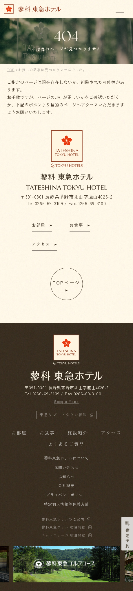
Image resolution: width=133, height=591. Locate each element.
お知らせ (66, 476)
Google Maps (66, 401)
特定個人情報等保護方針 (66, 504)
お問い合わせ (66, 467)
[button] (123, 564)
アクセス (111, 433)
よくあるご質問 (66, 444)
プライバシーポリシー (66, 495)
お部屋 (19, 433)
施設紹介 (78, 433)
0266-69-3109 (49, 203)
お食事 (47, 433)
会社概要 (66, 485)
